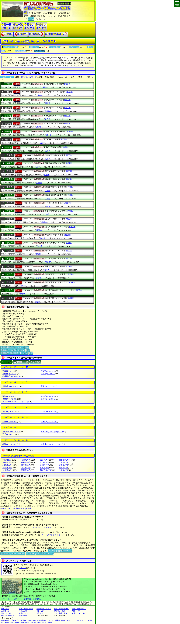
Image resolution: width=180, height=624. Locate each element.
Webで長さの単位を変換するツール (40, 620)
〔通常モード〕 (7, 77)
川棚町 (11, 386)
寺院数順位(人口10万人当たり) (13, 350)
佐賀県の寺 (44, 468)
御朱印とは (23, 615)
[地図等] (67, 84)
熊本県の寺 (63, 468)
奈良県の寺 (44, 460)
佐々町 (48, 396)
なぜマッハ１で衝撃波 (84, 620)
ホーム (31, 18)
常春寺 (9, 179)
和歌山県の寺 (64, 460)
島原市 (48, 399)
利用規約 (37, 599)
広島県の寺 (63, 462)
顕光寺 (8, 124)
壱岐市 (8, 371)
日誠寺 (9, 251)
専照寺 (9, 203)
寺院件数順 (35, 362)
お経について (24, 613)
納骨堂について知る (79, 613)
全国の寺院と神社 (10, 47)
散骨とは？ (41, 611)
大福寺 (9, 211)
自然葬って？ (6, 611)
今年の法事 (23, 611)
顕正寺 (8, 131)
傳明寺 (9, 235)
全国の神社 (34, 47)
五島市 (47, 386)
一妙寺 (8, 92)
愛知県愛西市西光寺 (18, 620)
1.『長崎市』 (8, 34)
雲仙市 (9, 374)
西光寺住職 (5, 620)
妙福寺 (9, 298)
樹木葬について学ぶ (44, 609)
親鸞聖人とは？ (59, 611)
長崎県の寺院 (20, 51)
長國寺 (9, 227)
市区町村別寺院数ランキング (12, 347)
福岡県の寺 (25, 468)
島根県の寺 (25, 462)
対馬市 (8, 411)
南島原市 (51, 444)
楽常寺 (8, 108)
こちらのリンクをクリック (42, 527)
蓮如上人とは (6, 613)
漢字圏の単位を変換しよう (65, 620)
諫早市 (48, 371)
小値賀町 (11, 376)
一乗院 (8, 84)
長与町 (49, 422)
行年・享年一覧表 (7, 615)
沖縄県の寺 (63, 470)
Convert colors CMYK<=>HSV (41, 622)
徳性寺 (9, 243)
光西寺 (8, 139)
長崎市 (9, 422)
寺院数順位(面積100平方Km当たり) (14, 353)
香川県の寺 (44, 465)
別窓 (27, 347)
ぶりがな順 (6, 362)
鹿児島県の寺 (45, 470)
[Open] (17, 84)
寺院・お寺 (76, 611)
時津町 (49, 411)
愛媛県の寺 (63, 465)
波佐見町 (11, 432)
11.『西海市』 (22, 34)
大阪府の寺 (7, 460)
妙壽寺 (9, 290)
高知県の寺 (7, 468)
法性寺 (9, 266)
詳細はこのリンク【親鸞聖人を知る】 (16, 508)
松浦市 (9, 444)
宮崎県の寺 (25, 470)
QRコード (22, 568)
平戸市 (8, 434)
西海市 (9, 396)
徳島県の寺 (25, 465)
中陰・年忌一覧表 (60, 613)
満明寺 (9, 282)
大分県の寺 (7, 470)
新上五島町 (15, 401)
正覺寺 (9, 187)
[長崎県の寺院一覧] (29, 77)
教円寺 (8, 116)
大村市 (48, 374)
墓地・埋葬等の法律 (26, 609)
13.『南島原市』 (35, 34)
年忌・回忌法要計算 (61, 609)
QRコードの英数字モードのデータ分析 (15, 622)
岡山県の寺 (44, 462)
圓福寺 (8, 100)
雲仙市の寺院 (39, 51)
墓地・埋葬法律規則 (79, 609)
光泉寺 (9, 155)
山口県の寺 (7, 465)
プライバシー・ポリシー (11, 599)
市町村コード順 (21, 362)
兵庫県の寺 (25, 460)
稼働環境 (27, 599)
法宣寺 (9, 274)
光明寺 (9, 163)
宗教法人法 (41, 613)
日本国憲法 (5, 609)
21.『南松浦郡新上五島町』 (55, 34)
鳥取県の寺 (7, 462)
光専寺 (8, 147)
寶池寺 (9, 259)
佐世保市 (9, 399)
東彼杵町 (52, 432)
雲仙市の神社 (74, 47)
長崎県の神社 (54, 47)
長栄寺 (9, 219)
